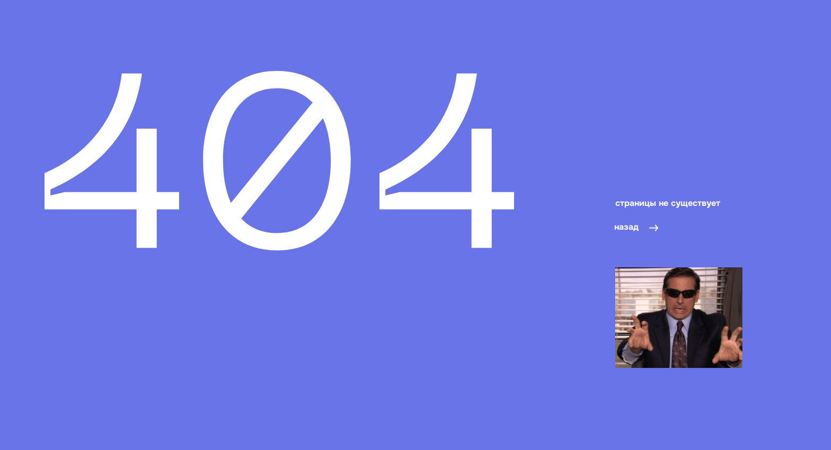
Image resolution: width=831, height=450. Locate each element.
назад (626, 226)
